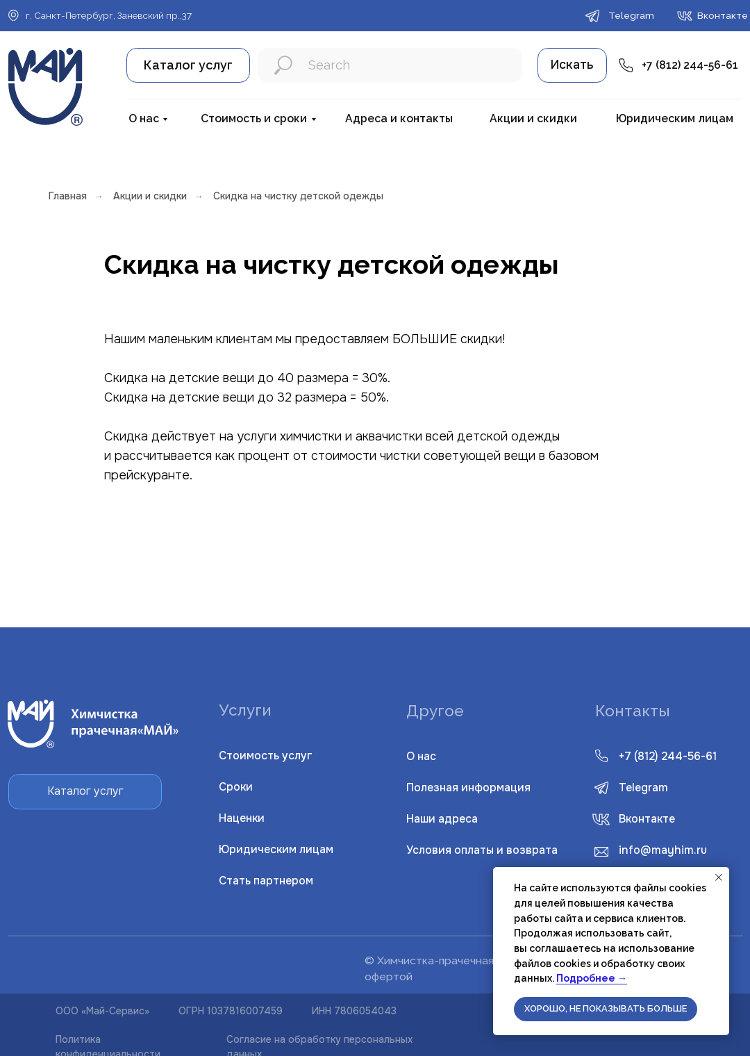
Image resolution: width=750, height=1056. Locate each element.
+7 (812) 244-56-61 (690, 65)
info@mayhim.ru (663, 850)
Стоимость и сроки (254, 118)
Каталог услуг (188, 65)
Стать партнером (266, 881)
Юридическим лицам (674, 118)
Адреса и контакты (399, 118)
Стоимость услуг (265, 756)
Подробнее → (591, 978)
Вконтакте (647, 819)
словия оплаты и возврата (482, 850)
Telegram (643, 788)
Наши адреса (442, 819)
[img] (601, 819)
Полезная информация (468, 788)
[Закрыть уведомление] (719, 877)
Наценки (242, 818)
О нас (143, 118)
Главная (68, 196)
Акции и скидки (533, 118)
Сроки (236, 787)
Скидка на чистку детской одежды (298, 196)
